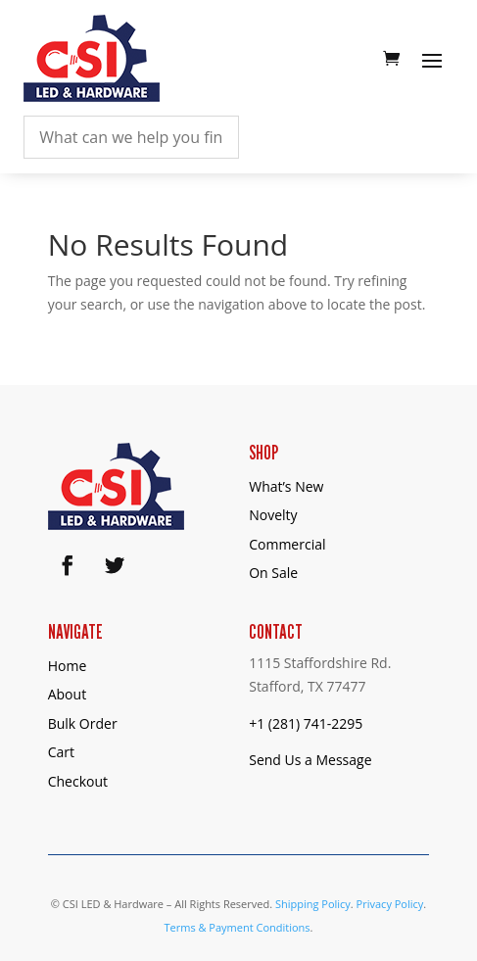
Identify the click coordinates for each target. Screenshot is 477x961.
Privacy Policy (390, 903)
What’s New (286, 486)
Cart (61, 752)
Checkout (78, 781)
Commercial (287, 544)
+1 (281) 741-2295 (305, 723)
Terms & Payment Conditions (237, 927)
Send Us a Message (310, 759)
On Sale (273, 572)
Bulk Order (83, 723)
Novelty (273, 514)
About (67, 694)
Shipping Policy (313, 903)
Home (67, 665)
